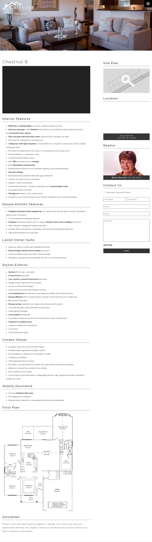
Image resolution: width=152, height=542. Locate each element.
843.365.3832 (17, 13)
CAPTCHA (107, 245)
